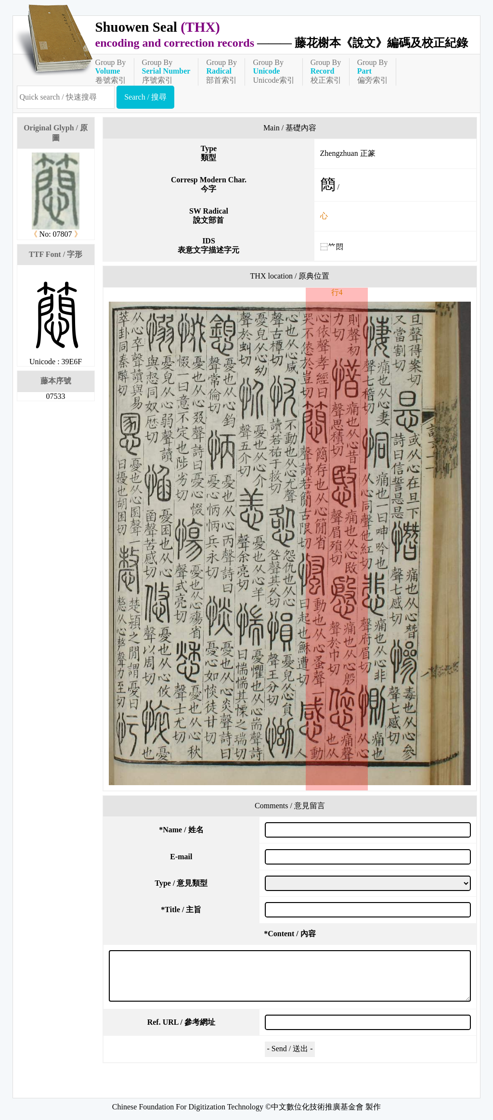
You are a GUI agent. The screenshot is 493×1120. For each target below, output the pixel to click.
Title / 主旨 (181, 909)
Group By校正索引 (326, 71)
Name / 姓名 (181, 830)
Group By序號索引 (166, 71)
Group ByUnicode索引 (273, 71)
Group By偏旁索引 (372, 71)
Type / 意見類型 (181, 883)
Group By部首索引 (221, 71)
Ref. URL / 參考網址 (181, 1022)
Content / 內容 (290, 933)
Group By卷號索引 (110, 71)
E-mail (181, 857)
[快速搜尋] (66, 97)
